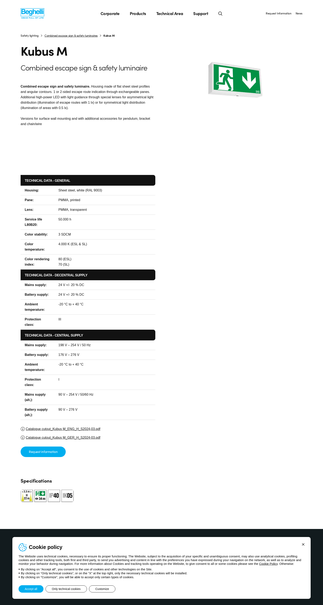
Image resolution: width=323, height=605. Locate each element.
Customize (102, 589)
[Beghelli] (32, 13)
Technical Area (169, 13)
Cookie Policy (268, 563)
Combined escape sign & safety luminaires (71, 35)
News (299, 13)
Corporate (110, 13)
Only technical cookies (66, 589)
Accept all (31, 589)
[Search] (220, 13)
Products (138, 13)
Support (200, 13)
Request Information (278, 13)
